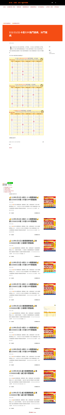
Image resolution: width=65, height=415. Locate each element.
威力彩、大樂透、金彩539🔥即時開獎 (18, 2)
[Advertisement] (31, 15)
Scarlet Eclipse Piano (9, 190)
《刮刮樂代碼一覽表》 (11, 7)
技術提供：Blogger (32, 412)
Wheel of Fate (7, 189)
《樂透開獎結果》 (25, 7)
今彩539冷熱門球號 (52, 53)
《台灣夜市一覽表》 (49, 7)
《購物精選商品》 (33, 7)
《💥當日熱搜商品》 (7, 23)
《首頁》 (4, 7)
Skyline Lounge (7, 192)
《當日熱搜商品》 (41, 7)
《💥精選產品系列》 (15, 23)
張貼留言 (10, 147)
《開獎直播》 (19, 7)
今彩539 (50, 52)
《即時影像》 (56, 7)
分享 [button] (49, 46)
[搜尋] (52, 2)
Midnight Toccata (8, 187)
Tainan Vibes (7, 188)
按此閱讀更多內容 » (37, 234)
